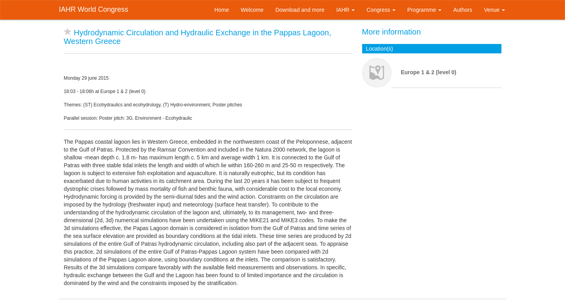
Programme (424, 10)
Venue (494, 10)
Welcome (252, 10)
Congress (381, 10)
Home (221, 10)
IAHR (345, 10)
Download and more (299, 10)
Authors (462, 10)
